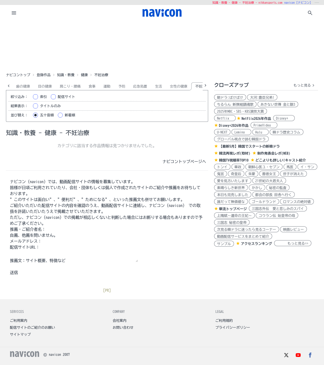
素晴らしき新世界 (231, 188)
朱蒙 (251, 174)
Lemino (241, 132)
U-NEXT (222, 132)
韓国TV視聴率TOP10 (234, 160)
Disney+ (284, 118)
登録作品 (44, 75)
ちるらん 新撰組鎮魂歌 (235, 104)
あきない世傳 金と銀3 (277, 104)
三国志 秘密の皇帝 (232, 222)
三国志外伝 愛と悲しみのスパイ (278, 208)
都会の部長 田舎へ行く (273, 195)
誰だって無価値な (231, 201)
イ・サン (307, 167)
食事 (92, 86)
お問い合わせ (123, 327)
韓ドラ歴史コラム (286, 132)
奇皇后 (236, 174)
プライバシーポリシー (232, 327)
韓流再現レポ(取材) (234, 153)
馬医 (290, 167)
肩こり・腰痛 (70, 86)
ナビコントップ (18, 75)
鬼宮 (220, 174)
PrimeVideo (264, 125)
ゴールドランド (264, 201)
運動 (106, 86)
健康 (84, 75)
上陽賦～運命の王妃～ (234, 215)
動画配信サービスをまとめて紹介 (243, 236)
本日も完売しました (232, 195)
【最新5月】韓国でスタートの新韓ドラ (249, 146)
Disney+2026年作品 (234, 125)
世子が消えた (293, 174)
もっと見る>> (292, 243)
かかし (257, 188)
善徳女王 (269, 174)
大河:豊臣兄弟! (262, 97)
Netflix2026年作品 (256, 118)
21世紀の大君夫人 (269, 181)
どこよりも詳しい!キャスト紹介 (281, 160)
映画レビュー (293, 229)
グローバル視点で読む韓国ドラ (241, 139)
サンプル (224, 244)
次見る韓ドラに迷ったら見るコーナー (246, 229)
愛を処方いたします (232, 181)
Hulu (260, 132)
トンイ (222, 167)
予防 (121, 86)
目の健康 (45, 86)
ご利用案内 (18, 320)
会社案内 (120, 320)
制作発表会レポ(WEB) (273, 153)
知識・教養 (65, 75)
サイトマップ (20, 334)
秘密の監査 (278, 188)
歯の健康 (23, 86)
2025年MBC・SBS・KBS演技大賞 (240, 111)
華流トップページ (233, 209)
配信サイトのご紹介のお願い (32, 327)
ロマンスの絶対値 (297, 201)
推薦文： (18, 261)
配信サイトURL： (25, 247)
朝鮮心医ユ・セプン (264, 167)
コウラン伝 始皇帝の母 (277, 215)
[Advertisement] (162, 45)
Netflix (225, 118)
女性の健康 (178, 86)
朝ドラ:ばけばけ (230, 97)
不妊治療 (202, 86)
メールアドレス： (26, 241)
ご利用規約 (224, 320)
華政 (237, 167)
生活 (158, 86)
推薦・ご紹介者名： (28, 229)
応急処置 (140, 86)
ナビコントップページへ (184, 162)
